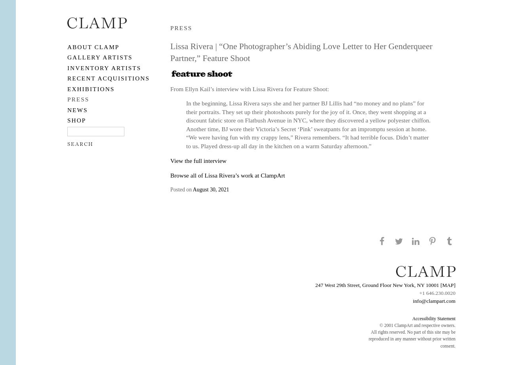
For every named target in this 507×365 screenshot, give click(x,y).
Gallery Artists (100, 57)
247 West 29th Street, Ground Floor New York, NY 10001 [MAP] (385, 285)
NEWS (77, 110)
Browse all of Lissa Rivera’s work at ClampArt (227, 175)
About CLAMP (93, 47)
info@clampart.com (434, 301)
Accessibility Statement (434, 318)
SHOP (76, 120)
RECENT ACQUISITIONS (108, 78)
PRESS (78, 99)
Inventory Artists (104, 68)
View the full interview (198, 160)
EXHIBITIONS (90, 89)
